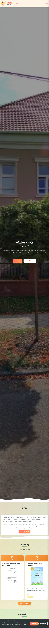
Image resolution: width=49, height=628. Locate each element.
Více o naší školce (24, 531)
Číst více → (29, 594)
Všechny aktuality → (24, 603)
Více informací (14, 626)
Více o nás (17, 261)
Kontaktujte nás (29, 261)
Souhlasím (34, 623)
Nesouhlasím (43, 623)
